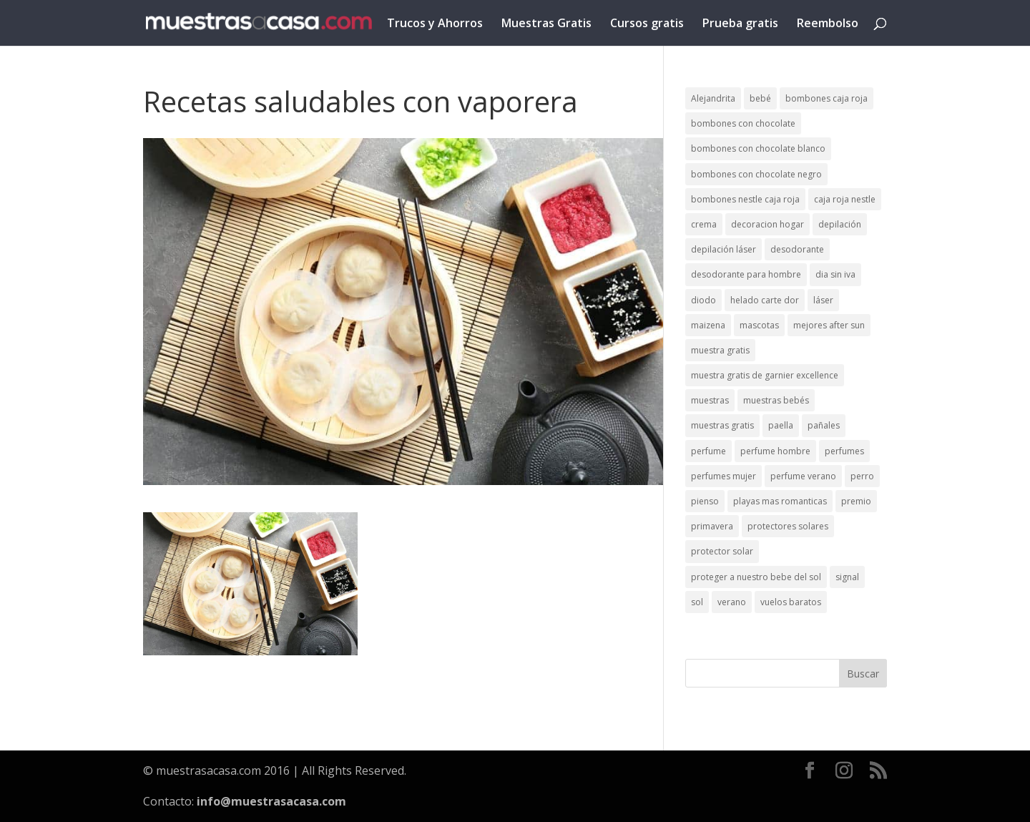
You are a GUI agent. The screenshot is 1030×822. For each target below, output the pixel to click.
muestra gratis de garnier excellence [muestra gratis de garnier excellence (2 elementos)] (764, 375)
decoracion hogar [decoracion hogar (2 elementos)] (767, 224)
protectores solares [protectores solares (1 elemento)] (787, 526)
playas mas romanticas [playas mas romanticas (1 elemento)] (780, 501)
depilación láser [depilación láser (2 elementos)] (723, 249)
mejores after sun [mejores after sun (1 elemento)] (829, 325)
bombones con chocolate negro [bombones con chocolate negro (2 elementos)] (756, 174)
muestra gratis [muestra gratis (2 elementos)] (720, 350)
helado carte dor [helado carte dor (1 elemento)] (764, 300)
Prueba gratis (740, 24)
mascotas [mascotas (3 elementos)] (759, 325)
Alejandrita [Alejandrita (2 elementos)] (713, 98)
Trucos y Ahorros (435, 24)
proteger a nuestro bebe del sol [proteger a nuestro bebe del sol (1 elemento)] (756, 577)
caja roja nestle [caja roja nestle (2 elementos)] (845, 199)
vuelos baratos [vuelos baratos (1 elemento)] (790, 602)
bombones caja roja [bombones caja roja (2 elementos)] (826, 98)
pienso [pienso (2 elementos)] (705, 501)
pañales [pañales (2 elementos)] (824, 425)
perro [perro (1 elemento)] (862, 476)
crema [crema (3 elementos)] (704, 224)
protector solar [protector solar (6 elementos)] (722, 551)
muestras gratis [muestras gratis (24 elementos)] (722, 425)
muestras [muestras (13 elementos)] (710, 400)
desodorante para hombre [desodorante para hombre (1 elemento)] (746, 274)
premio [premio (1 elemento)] (856, 501)
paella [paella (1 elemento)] (780, 425)
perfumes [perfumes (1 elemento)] (844, 451)
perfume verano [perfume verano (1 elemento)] (803, 476)
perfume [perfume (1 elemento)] (708, 451)
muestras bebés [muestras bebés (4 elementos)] (776, 400)
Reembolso (827, 24)
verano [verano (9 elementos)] (731, 602)
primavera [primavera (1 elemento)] (712, 526)
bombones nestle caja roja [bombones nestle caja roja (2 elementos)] (745, 199)
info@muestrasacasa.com (271, 801)
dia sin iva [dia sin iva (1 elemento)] (835, 274)
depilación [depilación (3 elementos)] (839, 224)
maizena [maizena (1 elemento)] (708, 325)
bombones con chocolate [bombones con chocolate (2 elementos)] (743, 123)
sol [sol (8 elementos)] (697, 602)
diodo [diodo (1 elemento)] (703, 300)
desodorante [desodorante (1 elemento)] (797, 249)
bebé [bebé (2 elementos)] (760, 98)
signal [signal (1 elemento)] (847, 577)
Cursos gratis (647, 24)
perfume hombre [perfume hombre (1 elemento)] (775, 451)
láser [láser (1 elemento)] (823, 300)
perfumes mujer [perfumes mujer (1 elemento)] (723, 476)
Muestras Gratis (546, 24)
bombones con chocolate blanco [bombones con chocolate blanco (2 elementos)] (758, 148)
